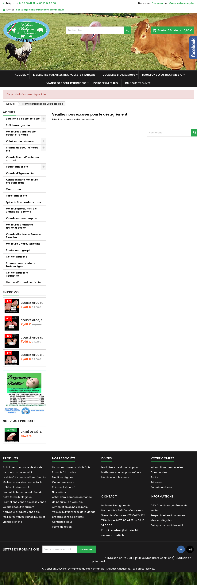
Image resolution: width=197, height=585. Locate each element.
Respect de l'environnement (168, 515)
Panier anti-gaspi (18, 250)
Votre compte (162, 458)
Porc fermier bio (105, 83)
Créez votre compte (181, 3)
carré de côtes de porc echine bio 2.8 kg (33, 431)
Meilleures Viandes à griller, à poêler (19, 226)
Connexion (158, 3)
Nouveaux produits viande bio (21, 512)
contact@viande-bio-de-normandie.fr (40, 9)
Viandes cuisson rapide (21, 218)
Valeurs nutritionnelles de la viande (73, 512)
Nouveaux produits (19, 421)
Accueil (20, 75)
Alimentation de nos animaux (70, 507)
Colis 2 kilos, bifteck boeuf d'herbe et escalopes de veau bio (33, 320)
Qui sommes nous (63, 482)
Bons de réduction (162, 487)
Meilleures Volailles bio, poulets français (64, 75)
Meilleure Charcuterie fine (23, 244)
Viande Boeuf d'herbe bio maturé (22, 158)
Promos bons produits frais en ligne (20, 264)
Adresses (156, 482)
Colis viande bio (16, 256)
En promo (11, 292)
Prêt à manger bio (18, 125)
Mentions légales (62, 477)
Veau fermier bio (17, 167)
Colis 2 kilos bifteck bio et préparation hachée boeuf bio (33, 354)
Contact (109, 496)
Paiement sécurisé (63, 487)
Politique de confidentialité (167, 525)
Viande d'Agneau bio (20, 173)
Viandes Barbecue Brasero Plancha (23, 235)
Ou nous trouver (138, 83)
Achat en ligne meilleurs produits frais (22, 181)
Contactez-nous (62, 522)
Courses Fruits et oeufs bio (23, 282)
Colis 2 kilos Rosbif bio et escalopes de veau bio (33, 302)
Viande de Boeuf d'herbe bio (66, 83)
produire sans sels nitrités (68, 517)
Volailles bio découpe (118, 75)
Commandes (159, 472)
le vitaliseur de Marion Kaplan (119, 467)
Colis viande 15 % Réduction (17, 274)
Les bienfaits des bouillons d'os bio (24, 477)
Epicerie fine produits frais (23, 202)
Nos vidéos (59, 492)
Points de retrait (61, 527)
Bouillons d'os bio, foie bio (162, 75)
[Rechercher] (98, 30)
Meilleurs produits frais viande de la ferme (21, 210)
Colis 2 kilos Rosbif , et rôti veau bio (33, 337)
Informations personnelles (167, 467)
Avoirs (154, 477)
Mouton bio (13, 189)
